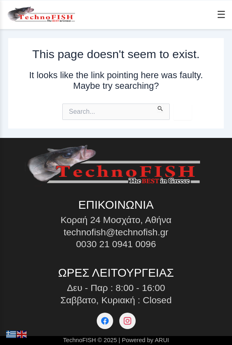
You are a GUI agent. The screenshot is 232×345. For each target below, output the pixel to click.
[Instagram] (127, 321)
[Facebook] (105, 321)
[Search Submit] (160, 108)
